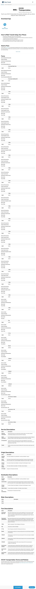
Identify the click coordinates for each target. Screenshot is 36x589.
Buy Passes (18, 587)
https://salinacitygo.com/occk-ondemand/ (25, 562)
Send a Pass (7, 47)
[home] (6, 2)
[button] (32, 2)
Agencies (2, 4)
